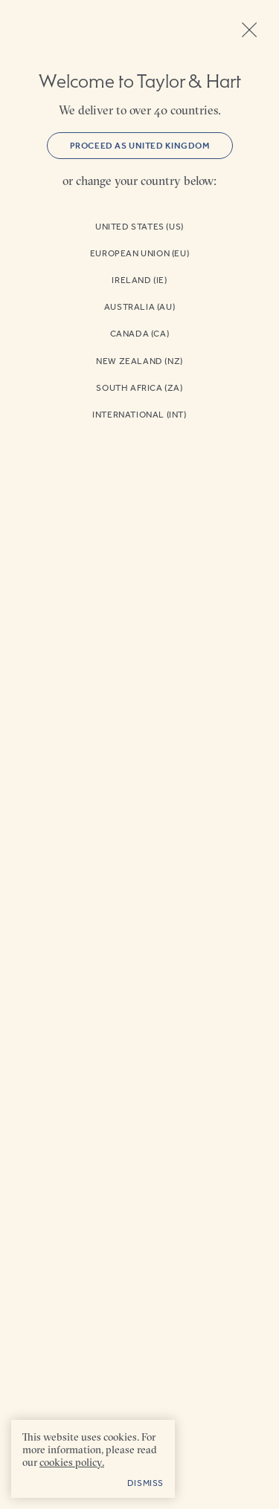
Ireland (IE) (139, 280)
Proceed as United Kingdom (140, 145)
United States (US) (139, 226)
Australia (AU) (139, 307)
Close (249, 30)
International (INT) (139, 414)
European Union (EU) (139, 253)
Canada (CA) (140, 333)
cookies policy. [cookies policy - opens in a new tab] (71, 1462)
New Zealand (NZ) (139, 361)
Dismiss (145, 1483)
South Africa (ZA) (139, 388)
